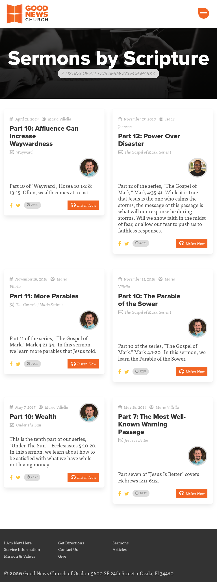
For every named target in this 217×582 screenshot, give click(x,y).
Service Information (22, 549)
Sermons (120, 542)
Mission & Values (19, 556)
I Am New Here (18, 542)
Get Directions (71, 542)
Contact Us (68, 549)
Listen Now (83, 205)
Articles (119, 549)
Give (62, 556)
